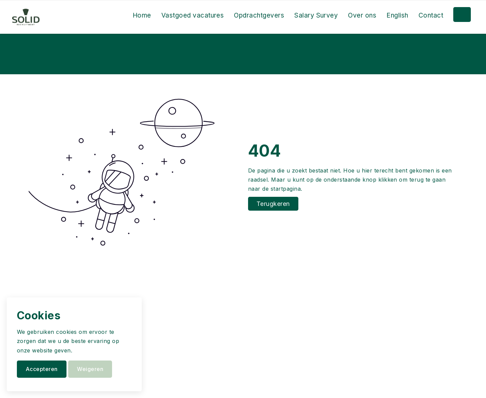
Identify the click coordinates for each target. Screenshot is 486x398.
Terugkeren (273, 203)
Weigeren (90, 369)
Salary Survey (316, 15)
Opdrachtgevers (259, 15)
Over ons (362, 15)
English (397, 15)
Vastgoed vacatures (192, 15)
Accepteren (42, 369)
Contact (430, 15)
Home (142, 15)
